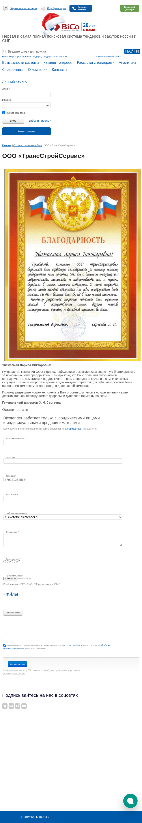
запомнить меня (14, 112)
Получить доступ (36, 817)
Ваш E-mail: (11, 495)
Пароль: (7, 99)
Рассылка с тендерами (95, 62)
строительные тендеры (28, 56)
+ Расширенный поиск (108, 56)
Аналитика (127, 62)
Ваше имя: (11, 457)
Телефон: (10, 476)
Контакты (59, 69)
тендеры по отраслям (55, 56)
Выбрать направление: (16, 513)
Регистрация (26, 131)
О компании (37, 69)
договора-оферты (74, 645)
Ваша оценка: (12, 559)
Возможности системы (20, 62)
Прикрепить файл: (14, 576)
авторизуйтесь (73, 428)
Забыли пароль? (40, 120)
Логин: (6, 89)
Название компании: (15, 438)
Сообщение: (12, 532)
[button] (130, 801)
